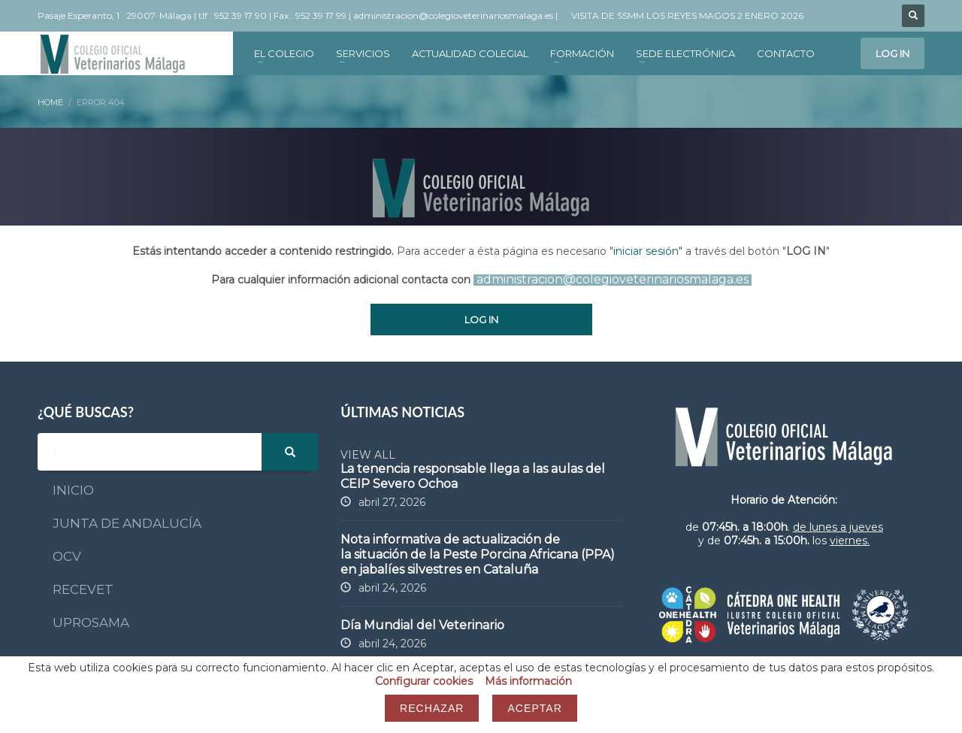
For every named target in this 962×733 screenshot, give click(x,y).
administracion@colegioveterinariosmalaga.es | (456, 15)
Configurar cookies (424, 681)
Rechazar (432, 708)
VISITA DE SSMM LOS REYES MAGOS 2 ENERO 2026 (687, 15)
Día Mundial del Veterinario (422, 625)
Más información (528, 681)
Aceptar (534, 708)
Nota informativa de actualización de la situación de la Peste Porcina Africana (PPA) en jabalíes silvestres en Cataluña (477, 554)
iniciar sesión (646, 251)
